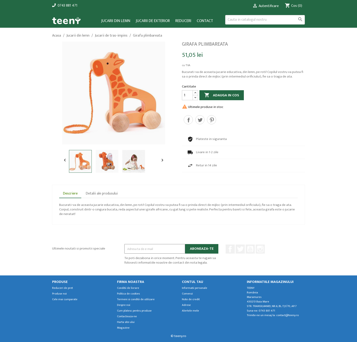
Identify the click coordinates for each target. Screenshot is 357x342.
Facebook (230, 249)
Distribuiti (188, 119)
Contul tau (192, 282)
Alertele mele (190, 310)
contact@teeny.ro (287, 315)
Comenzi (187, 293)
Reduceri (183, 21)
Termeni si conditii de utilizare (136, 299)
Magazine (123, 327)
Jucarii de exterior (153, 21)
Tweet (200, 119)
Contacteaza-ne (127, 316)
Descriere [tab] (70, 193)
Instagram (260, 249)
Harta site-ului (126, 322)
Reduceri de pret (62, 288)
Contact (205, 21)
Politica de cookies (128, 293)
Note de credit (191, 299)
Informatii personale (194, 288)
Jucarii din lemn (115, 21)
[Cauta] (265, 20)
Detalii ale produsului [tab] (102, 193)
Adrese (186, 305)
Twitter (240, 249)
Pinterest (211, 119)
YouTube (250, 249)
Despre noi (123, 305)
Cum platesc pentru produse (134, 310)
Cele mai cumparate (64, 299)
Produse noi (59, 293)
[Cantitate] (187, 95)
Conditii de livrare (128, 288)
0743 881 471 (67, 5)
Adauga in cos (221, 95)
